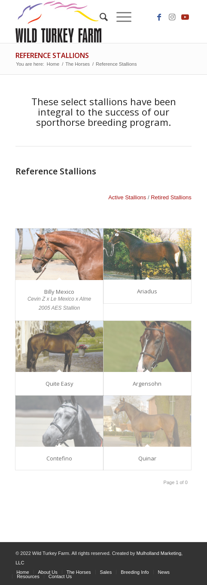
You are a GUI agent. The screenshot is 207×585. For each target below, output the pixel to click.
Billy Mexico (59, 292)
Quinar (147, 458)
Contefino (59, 458)
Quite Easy (59, 383)
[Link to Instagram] (172, 17)
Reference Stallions (52, 55)
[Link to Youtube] (185, 17)
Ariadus (147, 291)
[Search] (99, 17)
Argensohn (147, 383)
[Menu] (119, 17)
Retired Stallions (171, 197)
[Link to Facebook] (159, 17)
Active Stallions (127, 197)
